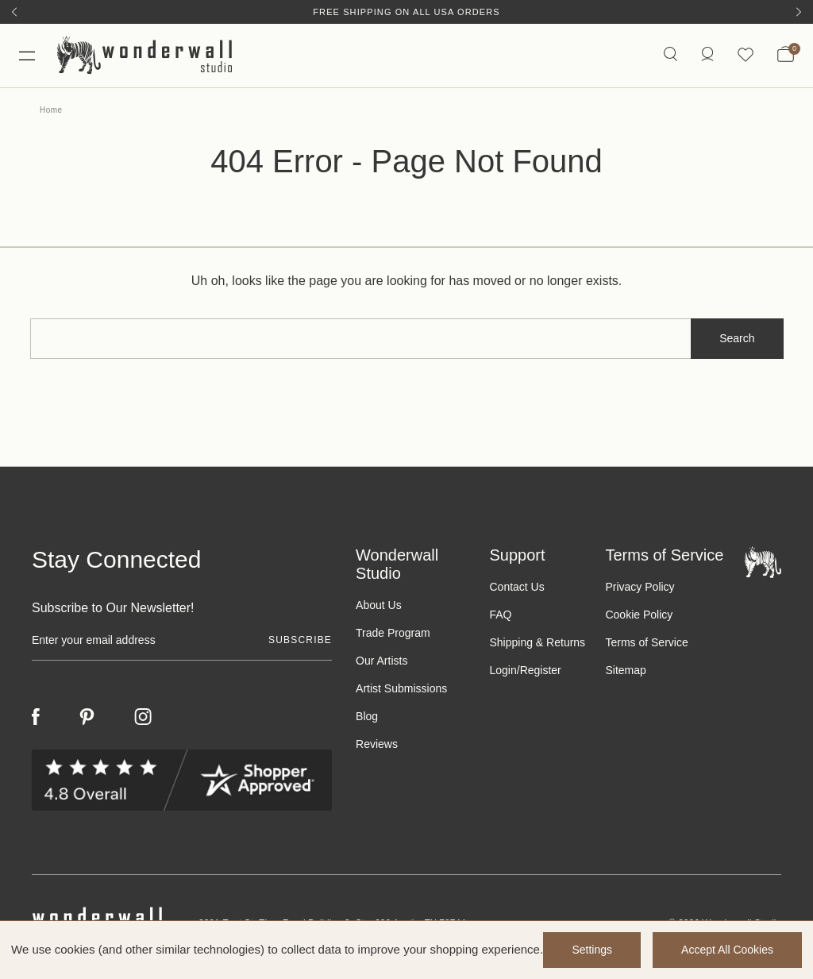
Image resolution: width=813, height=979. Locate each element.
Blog (367, 716)
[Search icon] (670, 55)
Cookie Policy (638, 614)
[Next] (799, 12)
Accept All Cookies (727, 949)
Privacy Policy (639, 586)
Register (540, 670)
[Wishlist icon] (745, 55)
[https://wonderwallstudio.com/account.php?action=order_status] (707, 55)
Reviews (377, 744)
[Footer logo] (763, 561)
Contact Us (516, 586)
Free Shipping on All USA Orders (406, 12)
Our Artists (381, 660)
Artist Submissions (401, 688)
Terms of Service (646, 642)
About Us (379, 605)
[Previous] (14, 12)
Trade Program (393, 632)
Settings (592, 949)
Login (502, 670)
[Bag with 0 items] (785, 55)
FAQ (500, 614)
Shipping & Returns (537, 642)
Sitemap (625, 670)
